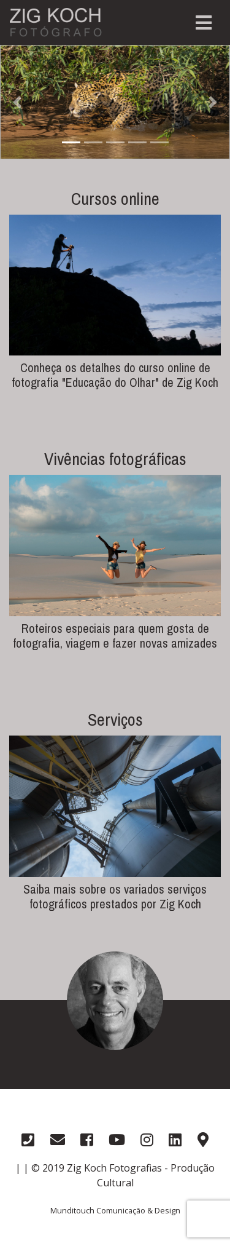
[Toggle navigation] (203, 22)
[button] (17, 102)
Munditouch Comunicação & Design (115, 1210)
